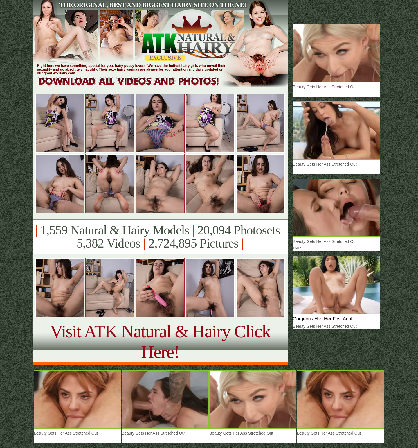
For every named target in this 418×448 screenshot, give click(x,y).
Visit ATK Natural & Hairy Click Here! (160, 341)
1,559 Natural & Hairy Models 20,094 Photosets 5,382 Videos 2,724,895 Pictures (160, 237)
